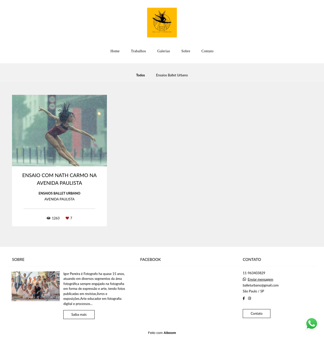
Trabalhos (138, 51)
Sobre (185, 51)
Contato (207, 51)
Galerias (163, 51)
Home (115, 51)
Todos (140, 75)
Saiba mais (79, 314)
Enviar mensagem (260, 279)
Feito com (162, 333)
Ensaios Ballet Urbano (172, 75)
